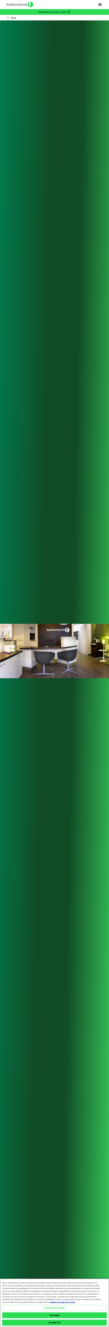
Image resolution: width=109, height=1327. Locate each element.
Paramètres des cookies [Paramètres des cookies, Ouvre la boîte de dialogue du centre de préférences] (54, 1308)
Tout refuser (55, 1315)
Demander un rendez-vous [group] (54, 12)
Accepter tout (54, 1322)
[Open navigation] (100, 4)
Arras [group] (11, 17)
